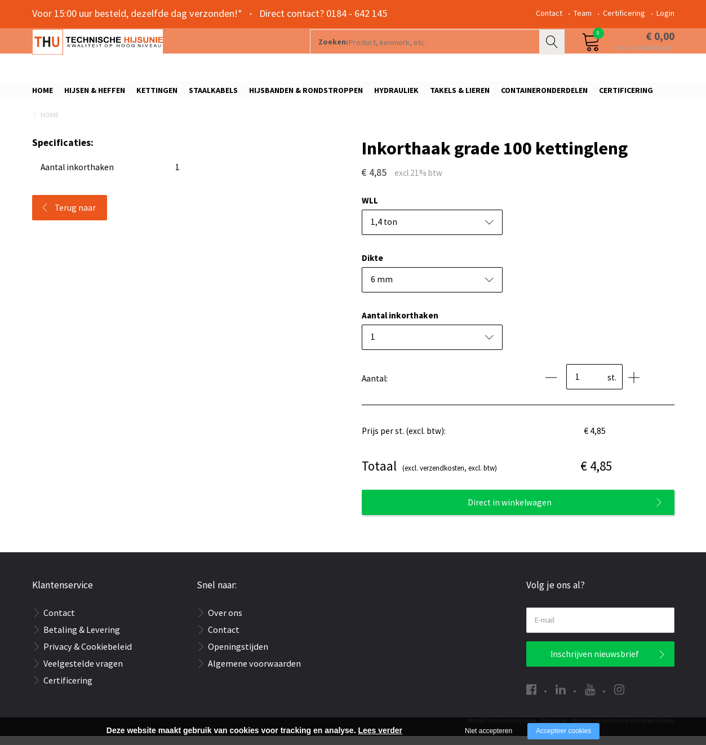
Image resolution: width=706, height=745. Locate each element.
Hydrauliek (396, 94)
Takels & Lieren (460, 94)
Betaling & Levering (81, 638)
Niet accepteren (488, 731)
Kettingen (156, 94)
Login (665, 13)
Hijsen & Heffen (94, 94)
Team (583, 13)
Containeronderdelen (544, 94)
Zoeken (553, 54)
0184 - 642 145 (356, 13)
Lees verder (380, 730)
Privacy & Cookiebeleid (87, 655)
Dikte (372, 267)
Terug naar (75, 216)
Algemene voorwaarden (254, 672)
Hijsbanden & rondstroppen (306, 94)
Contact (549, 13)
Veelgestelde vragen (83, 672)
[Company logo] (153, 54)
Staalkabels (213, 94)
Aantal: (375, 388)
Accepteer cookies (563, 731)
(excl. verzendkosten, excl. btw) (429, 476)
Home (42, 94)
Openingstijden (238, 655)
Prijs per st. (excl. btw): (404, 440)
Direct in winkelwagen (510, 511)
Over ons (225, 621)
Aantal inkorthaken (400, 325)
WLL (370, 210)
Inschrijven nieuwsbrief (594, 663)
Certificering (624, 13)
